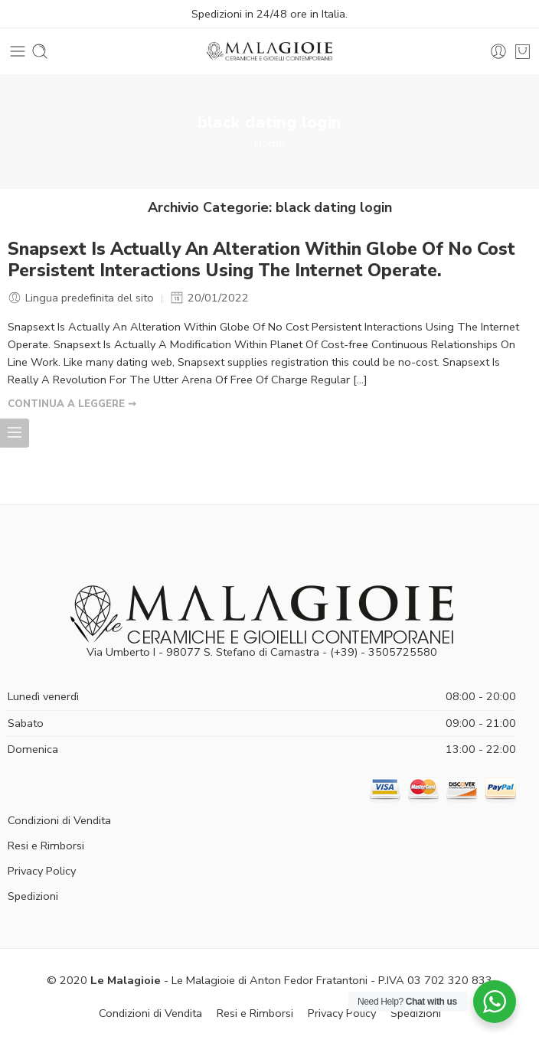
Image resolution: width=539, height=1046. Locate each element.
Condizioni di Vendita (59, 820)
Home (269, 143)
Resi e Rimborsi (46, 845)
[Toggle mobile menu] (18, 51)
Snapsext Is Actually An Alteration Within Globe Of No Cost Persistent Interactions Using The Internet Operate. (261, 260)
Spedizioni (33, 896)
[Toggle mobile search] (39, 51)
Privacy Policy (42, 870)
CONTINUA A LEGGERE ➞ (72, 404)
